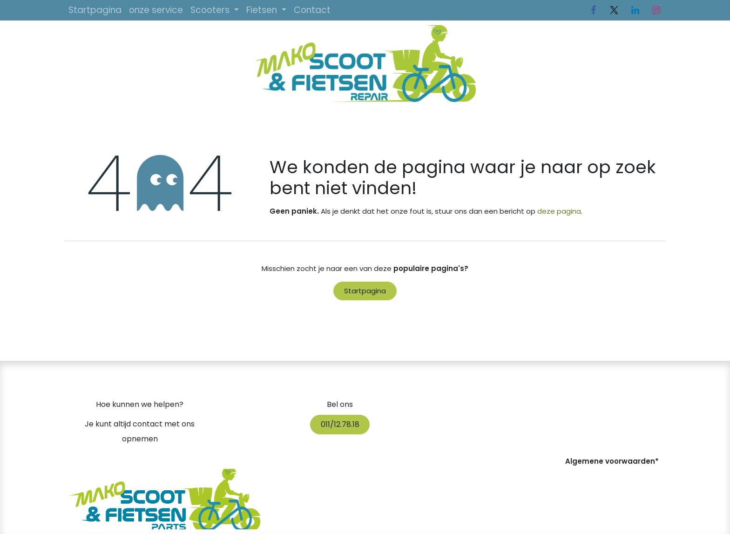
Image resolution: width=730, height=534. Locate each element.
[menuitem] (95, 10)
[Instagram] (656, 10)
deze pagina (559, 211)
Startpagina (365, 291)
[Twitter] (614, 10)
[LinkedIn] (635, 10)
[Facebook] (593, 10)
